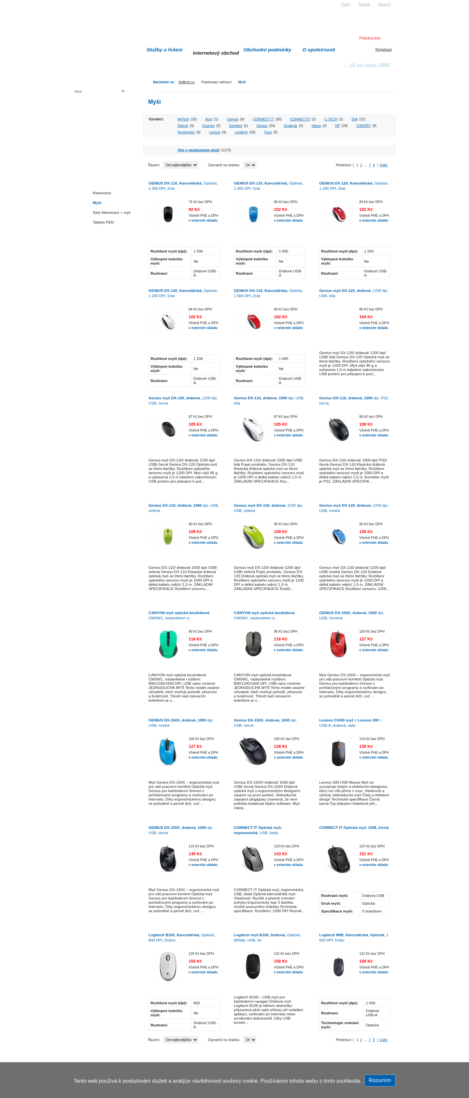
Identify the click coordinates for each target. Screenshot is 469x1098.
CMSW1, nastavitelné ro (179, 615)
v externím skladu (203, 220)
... (365, 165)
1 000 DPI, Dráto (353, 937)
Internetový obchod (216, 53)
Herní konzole (97, 144)
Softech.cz (186, 82)
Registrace (384, 49)
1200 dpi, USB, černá (183, 400)
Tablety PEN (103, 222)
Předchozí (343, 165)
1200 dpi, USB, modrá (353, 508)
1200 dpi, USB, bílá (353, 293)
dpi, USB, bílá (269, 400)
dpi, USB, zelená (184, 508)
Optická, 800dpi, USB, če (267, 937)
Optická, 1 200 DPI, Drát (353, 185)
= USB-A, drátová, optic (350, 722)
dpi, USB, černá (265, 722)
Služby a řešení (165, 49)
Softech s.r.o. (84, 2)
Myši (242, 82)
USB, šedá (258, 830)
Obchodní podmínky (267, 49)
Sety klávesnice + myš (112, 212)
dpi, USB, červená (351, 615)
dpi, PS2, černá (354, 400)
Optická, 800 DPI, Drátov (182, 937)
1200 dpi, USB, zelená (268, 508)
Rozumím (380, 1080)
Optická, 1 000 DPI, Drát (183, 185)
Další (384, 165)
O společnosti (319, 49)
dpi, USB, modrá (181, 722)
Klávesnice (102, 193)
